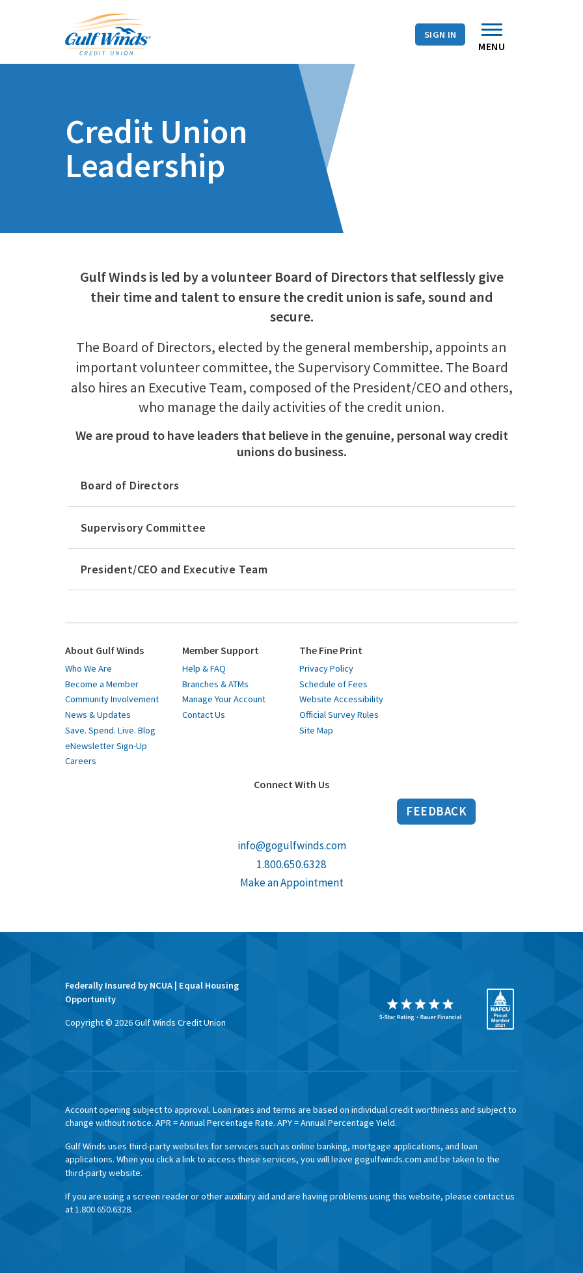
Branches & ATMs (215, 684)
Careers (80, 761)
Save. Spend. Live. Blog (110, 730)
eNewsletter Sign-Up (106, 746)
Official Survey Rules (339, 714)
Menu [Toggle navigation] (491, 41)
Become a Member (102, 684)
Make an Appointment (292, 882)
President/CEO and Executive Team (174, 569)
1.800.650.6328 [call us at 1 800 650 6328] (291, 864)
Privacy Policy (326, 668)
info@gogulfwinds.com (291, 845)
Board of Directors (130, 485)
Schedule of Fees (333, 684)
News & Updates (98, 714)
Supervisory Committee (143, 527)
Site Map (316, 730)
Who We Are (88, 668)
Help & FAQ (204, 668)
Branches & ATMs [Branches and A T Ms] (63, 36)
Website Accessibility (341, 699)
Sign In (440, 34)
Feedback (436, 811)
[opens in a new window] (420, 1009)
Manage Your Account (223, 699)
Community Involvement (112, 699)
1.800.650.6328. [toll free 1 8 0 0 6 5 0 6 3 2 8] (104, 1209)
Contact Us (209, 36)
